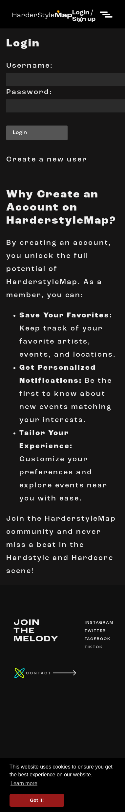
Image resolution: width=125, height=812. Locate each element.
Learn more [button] (23, 783)
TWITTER (95, 631)
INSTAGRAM (99, 623)
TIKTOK (94, 647)
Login (80, 12)
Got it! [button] (37, 800)
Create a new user (46, 159)
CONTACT (39, 673)
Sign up (83, 19)
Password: (29, 92)
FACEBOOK (98, 639)
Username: (29, 66)
